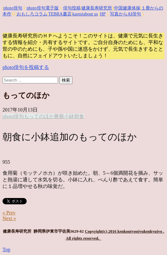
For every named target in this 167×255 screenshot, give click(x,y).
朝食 (79, 116)
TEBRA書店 (60, 14)
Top (6, 249)
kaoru (77, 14)
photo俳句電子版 (43, 8)
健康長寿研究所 (96, 8)
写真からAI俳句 (125, 14)
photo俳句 (12, 8)
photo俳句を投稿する (26, 67)
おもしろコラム (32, 14)
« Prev (9, 212)
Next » (9, 218)
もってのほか (39, 116)
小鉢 (69, 116)
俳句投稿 (72, 8)
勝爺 (59, 116)
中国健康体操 (127, 8)
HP (102, 14)
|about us (90, 14)
